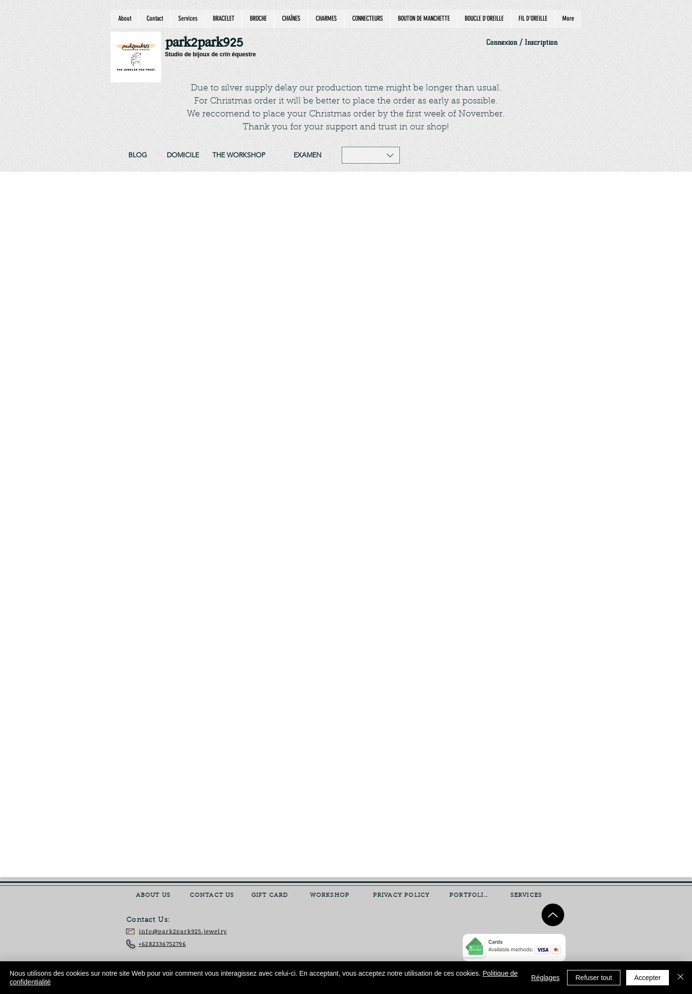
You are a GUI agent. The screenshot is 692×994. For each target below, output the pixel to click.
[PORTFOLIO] (470, 895)
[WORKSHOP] (330, 895)
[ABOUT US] (154, 895)
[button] (371, 155)
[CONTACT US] (212, 895)
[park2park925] (208, 43)
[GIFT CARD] (270, 895)
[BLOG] (137, 155)
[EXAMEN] (307, 155)
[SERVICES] (527, 895)
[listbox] (371, 155)
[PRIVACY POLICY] (402, 895)
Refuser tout (593, 977)
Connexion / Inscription (521, 42)
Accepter (647, 977)
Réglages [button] (545, 977)
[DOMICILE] (182, 155)
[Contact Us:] (155, 920)
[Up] (553, 915)
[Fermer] (680, 977)
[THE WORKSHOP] (239, 155)
